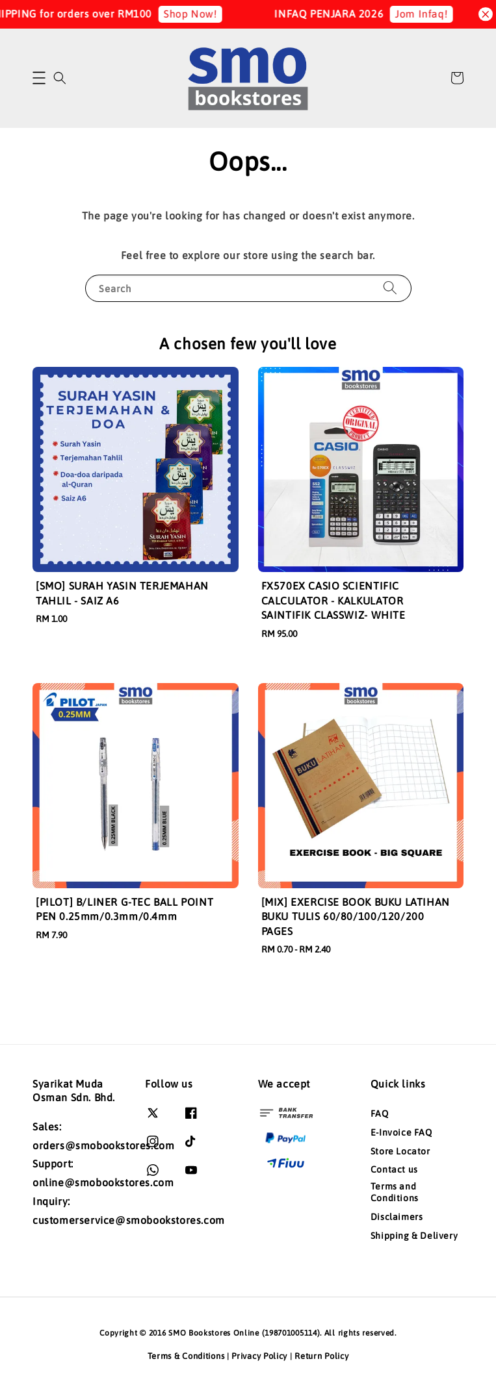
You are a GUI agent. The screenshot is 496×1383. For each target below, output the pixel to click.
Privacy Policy (259, 1356)
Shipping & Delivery (414, 1235)
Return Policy (321, 1356)
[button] (39, 78)
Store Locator (400, 1151)
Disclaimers (397, 1217)
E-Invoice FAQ (401, 1132)
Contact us (394, 1169)
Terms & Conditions (186, 1356)
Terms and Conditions (395, 1192)
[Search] (390, 288)
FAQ (380, 1113)
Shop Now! (201, 13)
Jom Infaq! (432, 13)
